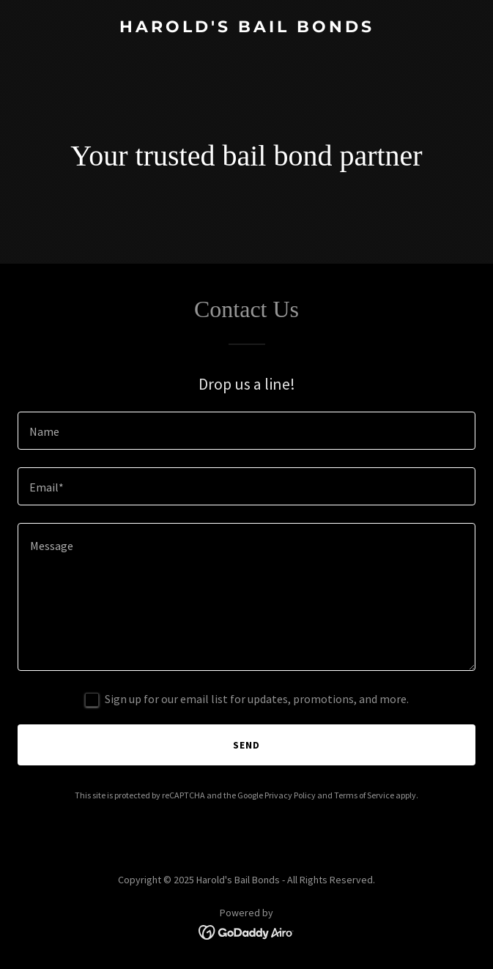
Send (246, 744)
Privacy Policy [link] (290, 795)
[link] (246, 28)
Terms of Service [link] (364, 795)
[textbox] (246, 431)
